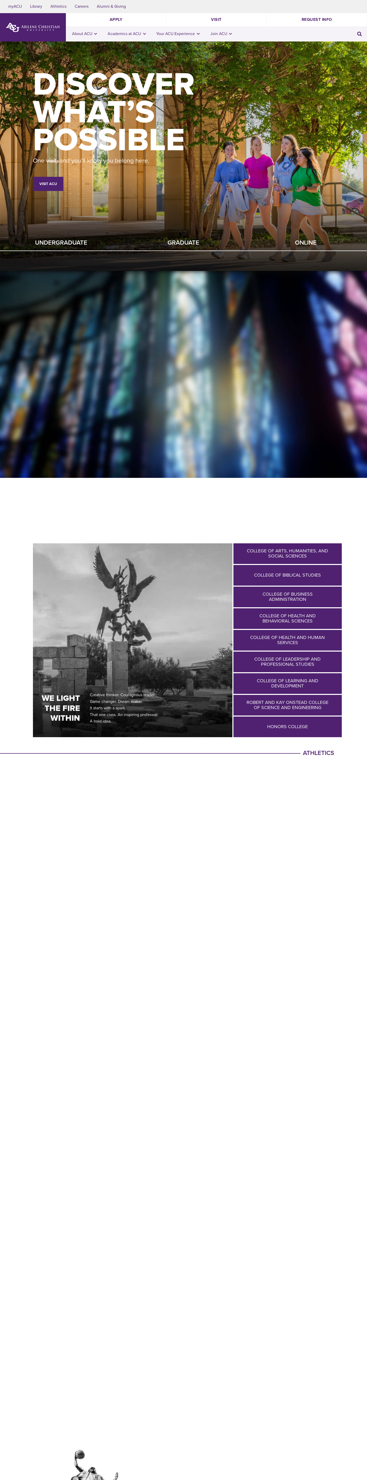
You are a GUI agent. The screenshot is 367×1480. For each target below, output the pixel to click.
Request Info (317, 19)
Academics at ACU (127, 33)
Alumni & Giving (111, 6)
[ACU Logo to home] (33, 27)
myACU (15, 6)
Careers (82, 6)
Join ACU (221, 33)
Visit (216, 19)
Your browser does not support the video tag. (183, 374)
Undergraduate (61, 242)
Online (306, 242)
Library (36, 6)
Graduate (183, 242)
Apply (116, 19)
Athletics (58, 6)
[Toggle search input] (359, 33)
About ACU (84, 33)
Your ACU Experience (178, 33)
